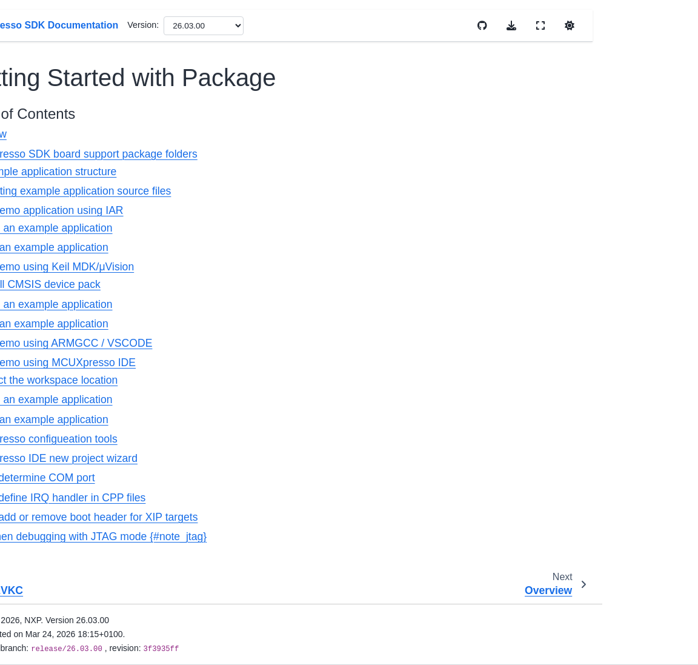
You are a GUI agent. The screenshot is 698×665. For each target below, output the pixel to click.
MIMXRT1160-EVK (72, 383)
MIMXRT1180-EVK (72, 402)
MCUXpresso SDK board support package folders (315, 154)
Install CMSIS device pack (274, 284)
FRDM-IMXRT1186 (72, 460)
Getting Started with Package (86, 125)
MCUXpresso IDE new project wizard (285, 458)
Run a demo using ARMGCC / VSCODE (293, 343)
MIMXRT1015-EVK (72, 287)
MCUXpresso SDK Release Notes (81, 207)
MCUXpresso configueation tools (275, 439)
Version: (378, 25)
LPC (33, 551)
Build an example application (280, 228)
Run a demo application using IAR (278, 210)
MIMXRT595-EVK (69, 421)
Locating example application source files (309, 191)
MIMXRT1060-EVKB (63, 25)
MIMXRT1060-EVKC (63, 92)
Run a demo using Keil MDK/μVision (284, 267)
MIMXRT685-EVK (69, 441)
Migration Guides (49, 628)
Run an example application (278, 247)
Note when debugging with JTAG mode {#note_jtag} (320, 536)
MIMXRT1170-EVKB (63, 58)
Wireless (42, 590)
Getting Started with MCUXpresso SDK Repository (83, 166)
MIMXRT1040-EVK (72, 344)
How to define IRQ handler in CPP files (289, 498)
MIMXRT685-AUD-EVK (71, 487)
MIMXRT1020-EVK (72, 306)
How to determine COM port (264, 478)
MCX (35, 570)
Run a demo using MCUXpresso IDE (284, 362)
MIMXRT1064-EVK (72, 364)
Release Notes (44, 609)
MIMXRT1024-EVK (72, 325)
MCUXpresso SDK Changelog (81, 241)
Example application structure (282, 171)
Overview (220, 134)
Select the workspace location (282, 380)
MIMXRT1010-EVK (72, 267)
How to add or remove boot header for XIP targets (315, 517)
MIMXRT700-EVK (69, 513)
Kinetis (38, 532)
